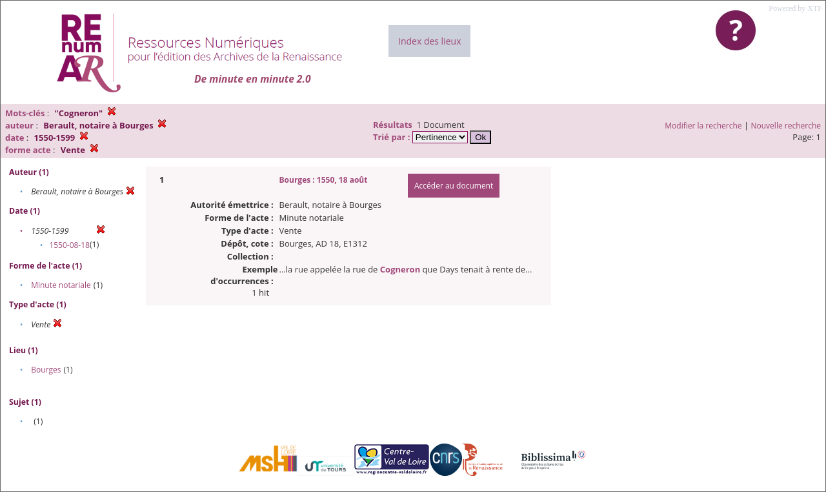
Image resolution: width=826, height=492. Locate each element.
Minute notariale (61, 285)
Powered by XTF (795, 8)
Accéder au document (453, 185)
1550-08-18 (69, 245)
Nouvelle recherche (786, 125)
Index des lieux (429, 41)
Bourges (46, 369)
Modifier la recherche (703, 125)
